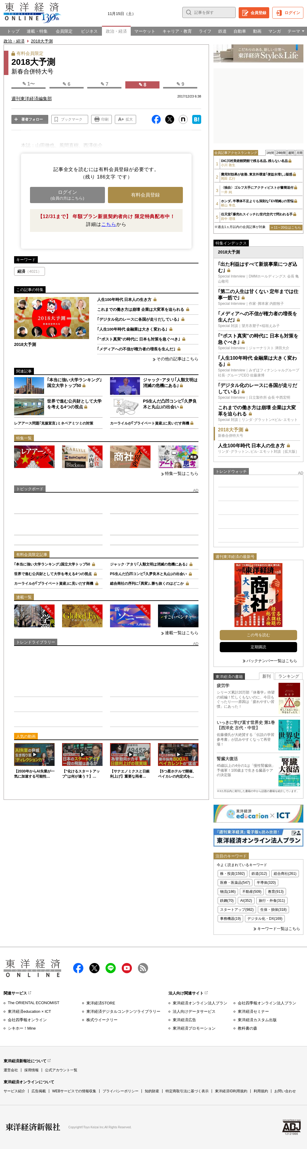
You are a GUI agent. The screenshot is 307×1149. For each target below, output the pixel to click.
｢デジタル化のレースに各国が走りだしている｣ (138, 319)
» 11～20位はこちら (286, 227)
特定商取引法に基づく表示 (187, 1091)
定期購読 (258, 647)
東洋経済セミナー (253, 1011)
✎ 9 (180, 84)
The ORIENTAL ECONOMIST (33, 1002)
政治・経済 (14, 41)
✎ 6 (66, 84)
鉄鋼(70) (227, 900)
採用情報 (31, 1070)
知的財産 (152, 1091)
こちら (108, 224)
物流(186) (228, 892)
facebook (78, 968)
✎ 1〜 (28, 83)
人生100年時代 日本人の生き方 (124, 299)
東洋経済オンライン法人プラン (200, 1003)
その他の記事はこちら (177, 358)
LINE (111, 968)
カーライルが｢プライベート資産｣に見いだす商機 (149, 423)
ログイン (292, 12)
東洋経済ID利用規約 (231, 1091)
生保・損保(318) (273, 910)
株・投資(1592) (232, 874)
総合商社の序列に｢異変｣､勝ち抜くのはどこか (147, 583)
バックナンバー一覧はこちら (271, 660)
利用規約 (261, 1091)
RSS (143, 968)
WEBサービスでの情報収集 (74, 1091)
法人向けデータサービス (194, 1011)
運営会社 (11, 1070)
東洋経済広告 (184, 1020)
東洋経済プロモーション (194, 1028)
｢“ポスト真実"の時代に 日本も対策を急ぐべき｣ (138, 339)
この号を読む (258, 635)
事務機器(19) (230, 918)
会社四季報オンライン (27, 1020)
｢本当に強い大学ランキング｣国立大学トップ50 (52, 564)
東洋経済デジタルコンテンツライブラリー (123, 1011)
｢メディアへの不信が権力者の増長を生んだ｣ (136, 349)
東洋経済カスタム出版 (257, 1020)
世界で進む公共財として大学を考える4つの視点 (53, 574)
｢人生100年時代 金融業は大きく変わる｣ (132, 329)
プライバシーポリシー (121, 1091)
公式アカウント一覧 (61, 1070)
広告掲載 (38, 1091)
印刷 (105, 119)
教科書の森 (247, 1028)
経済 (29, 271)
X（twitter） (94, 968)
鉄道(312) (259, 874)
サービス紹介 (14, 1091)
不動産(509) (251, 892)
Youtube (127, 968)
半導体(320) (266, 882)
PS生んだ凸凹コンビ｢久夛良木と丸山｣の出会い (148, 574)
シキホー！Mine (22, 1028)
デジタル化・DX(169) (264, 918)
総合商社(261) (285, 874)
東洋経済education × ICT (29, 1011)
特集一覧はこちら (181, 473)
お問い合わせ (285, 1091)
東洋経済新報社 (33, 1127)
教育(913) (276, 892)
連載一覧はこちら (181, 632)
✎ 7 (104, 84)
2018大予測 (42, 41)
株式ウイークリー (102, 1020)
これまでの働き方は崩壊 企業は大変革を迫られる (140, 309)
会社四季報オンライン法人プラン (267, 1003)
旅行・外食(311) (272, 900)
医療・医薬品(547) (235, 882)
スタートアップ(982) (237, 910)
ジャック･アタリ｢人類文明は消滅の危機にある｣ (148, 564)
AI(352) (246, 900)
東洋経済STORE (100, 1003)
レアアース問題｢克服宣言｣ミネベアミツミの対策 (53, 423)
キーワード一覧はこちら (278, 928)
